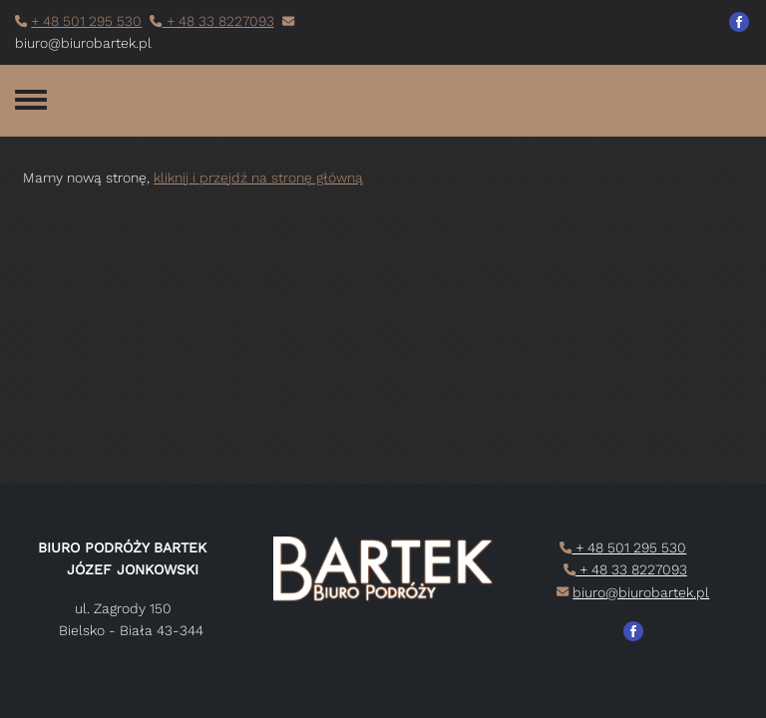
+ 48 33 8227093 (218, 21)
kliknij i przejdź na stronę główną (258, 177)
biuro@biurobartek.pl (641, 592)
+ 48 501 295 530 (86, 21)
